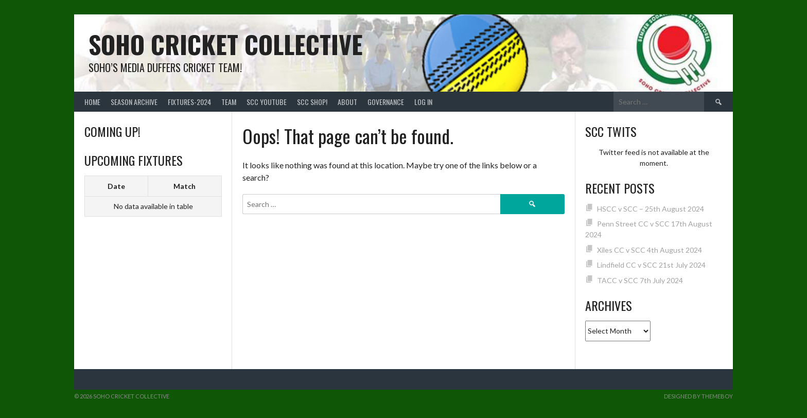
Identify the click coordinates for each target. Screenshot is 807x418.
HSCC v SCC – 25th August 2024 (650, 208)
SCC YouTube (267, 101)
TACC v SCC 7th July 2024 (640, 280)
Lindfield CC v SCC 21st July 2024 (651, 264)
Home (92, 101)
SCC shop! (312, 101)
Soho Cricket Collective (226, 44)
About (347, 101)
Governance (385, 101)
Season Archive (134, 101)
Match (184, 186)
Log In (423, 101)
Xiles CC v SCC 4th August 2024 (649, 250)
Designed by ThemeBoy (698, 396)
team (228, 101)
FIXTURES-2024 (189, 101)
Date (116, 186)
